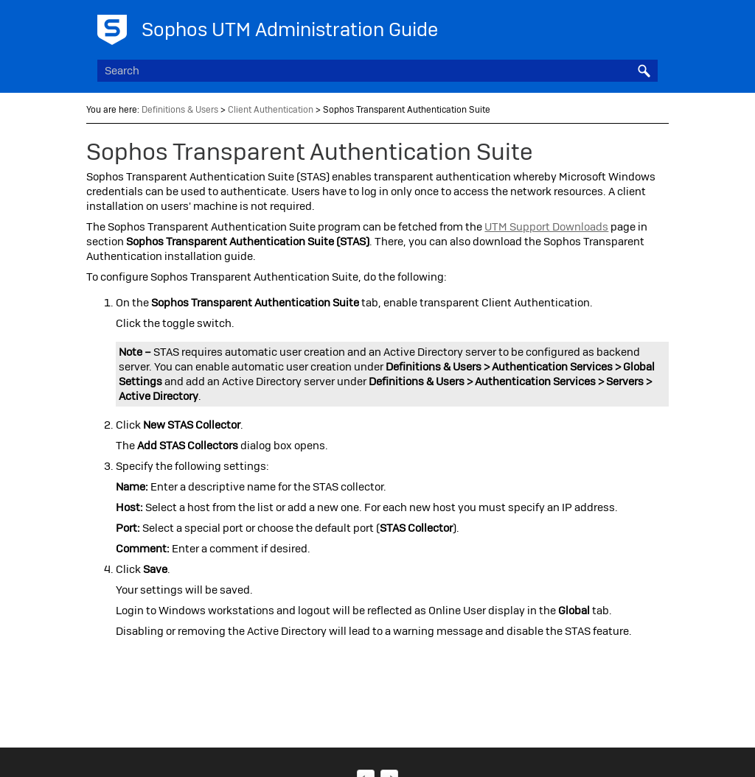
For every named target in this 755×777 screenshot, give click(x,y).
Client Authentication (270, 110)
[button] (644, 71)
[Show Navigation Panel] (649, 25)
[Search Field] (377, 71)
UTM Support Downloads (546, 226)
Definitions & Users (180, 110)
